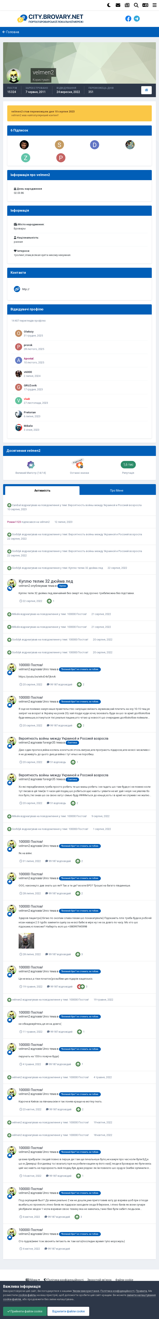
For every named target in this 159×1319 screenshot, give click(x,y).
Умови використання (85, 1290)
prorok (28, 345)
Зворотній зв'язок (99, 1280)
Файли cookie (124, 1280)
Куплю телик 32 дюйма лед (86, 567)
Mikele (28, 425)
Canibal (16, 505)
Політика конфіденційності (64, 1280)
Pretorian (30, 412)
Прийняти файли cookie (24, 1311)
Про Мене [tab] (116, 490)
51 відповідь (56, 762)
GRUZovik (30, 385)
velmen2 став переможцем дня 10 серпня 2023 (43, 111)
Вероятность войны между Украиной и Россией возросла (105, 505)
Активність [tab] (42, 490)
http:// (25, 289)
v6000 (28, 372)
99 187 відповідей (59, 684)
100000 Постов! (77, 614)
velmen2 (45, 521)
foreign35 (49, 742)
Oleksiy (29, 331)
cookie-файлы (27, 1295)
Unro (46, 669)
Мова (33, 1280)
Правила (141, 1290)
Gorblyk (16, 534)
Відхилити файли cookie (68, 1311)
